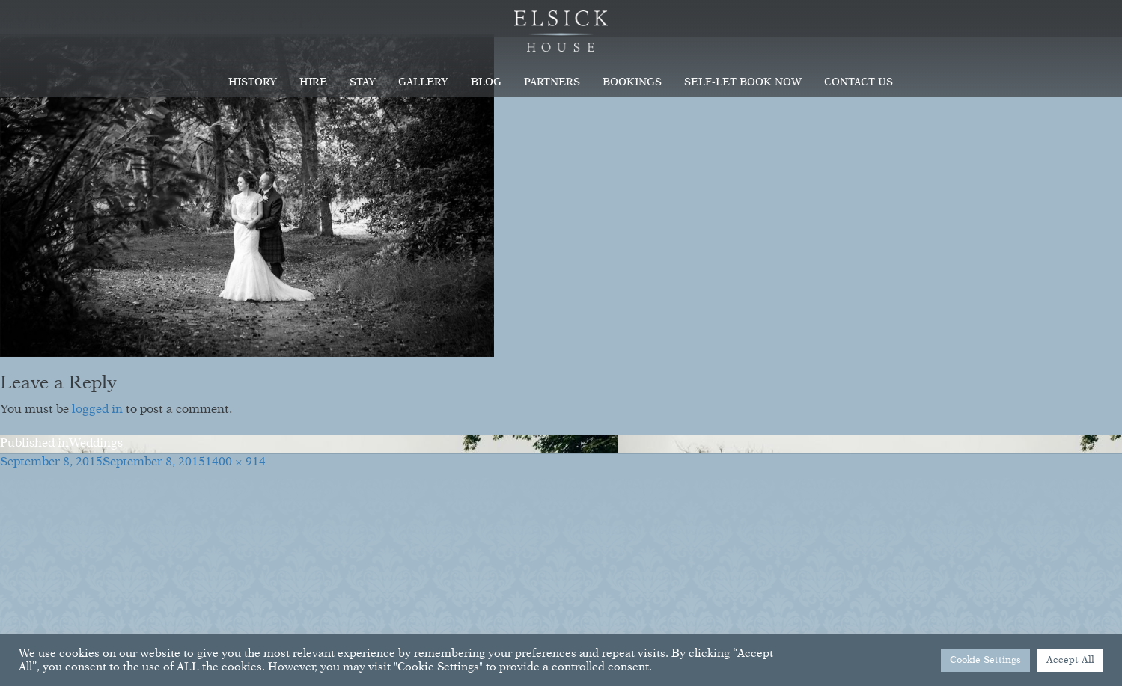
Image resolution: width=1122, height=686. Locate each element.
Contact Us (858, 82)
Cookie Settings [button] (985, 660)
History (252, 82)
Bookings (632, 82)
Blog (486, 82)
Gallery (423, 82)
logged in (97, 410)
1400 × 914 (235, 462)
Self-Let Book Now (743, 82)
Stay (363, 82)
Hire (313, 82)
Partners (552, 82)
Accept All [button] (1070, 660)
